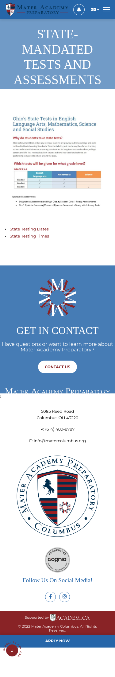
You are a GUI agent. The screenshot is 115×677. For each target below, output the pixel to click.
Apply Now (57, 641)
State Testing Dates (29, 228)
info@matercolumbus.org (60, 440)
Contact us (57, 367)
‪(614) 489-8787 (60, 429)
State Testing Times (29, 236)
